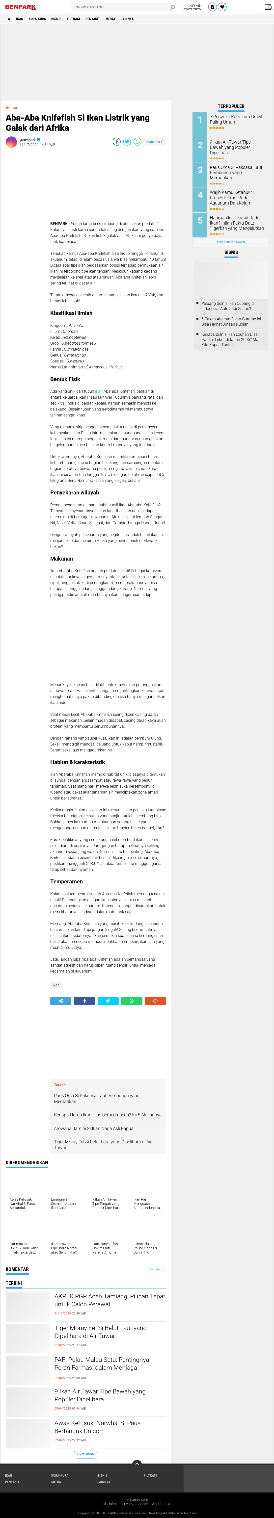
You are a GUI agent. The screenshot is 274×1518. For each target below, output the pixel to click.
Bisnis (57, 19)
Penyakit (94, 19)
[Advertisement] (137, 62)
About (157, 1504)
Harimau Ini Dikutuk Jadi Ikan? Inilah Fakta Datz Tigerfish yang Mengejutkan (238, 222)
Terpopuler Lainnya (231, 241)
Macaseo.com (137, 1499)
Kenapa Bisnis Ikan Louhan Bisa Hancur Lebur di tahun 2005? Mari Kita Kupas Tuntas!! (231, 338)
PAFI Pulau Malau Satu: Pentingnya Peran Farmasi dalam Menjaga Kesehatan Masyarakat (103, 1368)
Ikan (20, 19)
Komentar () (155, 141)
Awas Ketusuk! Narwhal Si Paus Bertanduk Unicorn (99, 1427)
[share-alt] (60, 1000)
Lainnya (128, 19)
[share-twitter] (127, 142)
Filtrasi (74, 19)
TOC (168, 1504)
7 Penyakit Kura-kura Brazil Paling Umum (235, 119)
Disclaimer (111, 1504)
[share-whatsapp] (137, 142)
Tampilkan (156, 1269)
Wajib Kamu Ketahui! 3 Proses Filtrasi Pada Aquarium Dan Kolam (237, 197)
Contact (143, 1504)
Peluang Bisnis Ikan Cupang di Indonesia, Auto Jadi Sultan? (228, 305)
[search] (124, 6)
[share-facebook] (117, 142)
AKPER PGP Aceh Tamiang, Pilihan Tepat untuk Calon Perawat (103, 1300)
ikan (99, 391)
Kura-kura (37, 19)
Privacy (127, 1504)
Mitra (112, 19)
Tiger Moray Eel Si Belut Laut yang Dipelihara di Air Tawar (102, 1332)
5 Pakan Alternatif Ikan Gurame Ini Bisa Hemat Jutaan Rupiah (231, 320)
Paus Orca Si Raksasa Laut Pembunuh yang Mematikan (236, 169)
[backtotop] (137, 1464)
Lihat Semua (86, 1454)
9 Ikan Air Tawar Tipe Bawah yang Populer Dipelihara (102, 1395)
